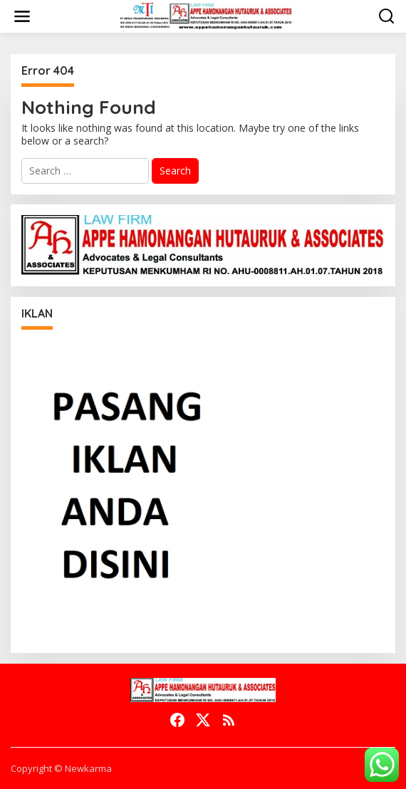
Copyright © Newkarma (61, 768)
